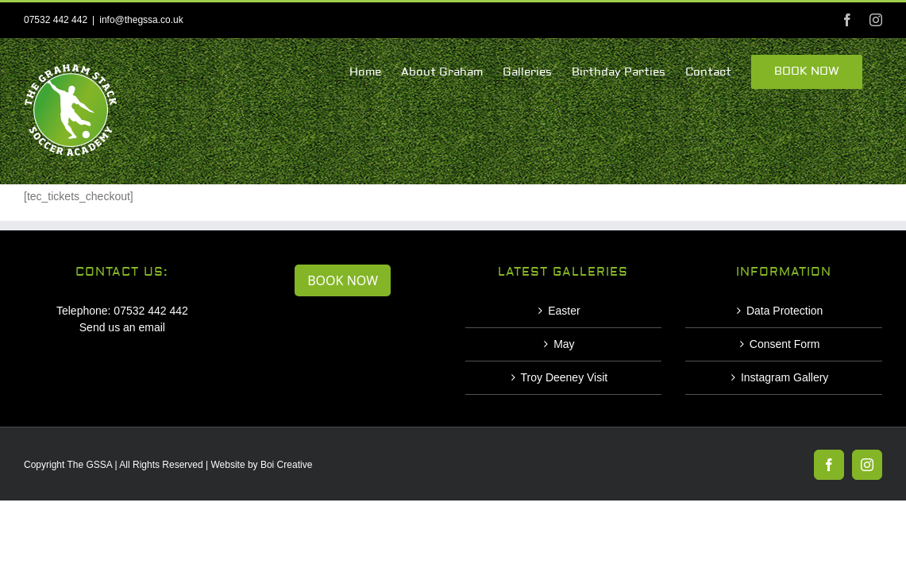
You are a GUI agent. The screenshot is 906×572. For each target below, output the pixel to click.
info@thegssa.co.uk (141, 19)
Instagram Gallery (784, 377)
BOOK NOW (342, 280)
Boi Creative (286, 464)
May (563, 344)
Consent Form (785, 344)
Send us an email (122, 327)
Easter (564, 310)
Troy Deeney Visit (564, 377)
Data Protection (784, 310)
